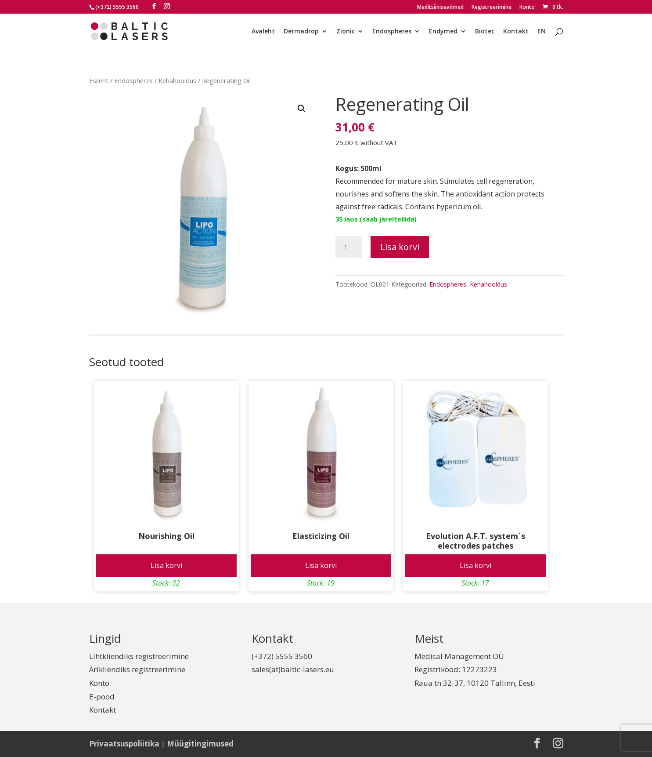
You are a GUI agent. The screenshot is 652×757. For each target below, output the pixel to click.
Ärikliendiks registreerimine (137, 669)
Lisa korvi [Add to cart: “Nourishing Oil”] (166, 565)
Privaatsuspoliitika (124, 744)
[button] (302, 108)
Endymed (443, 31)
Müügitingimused (200, 744)
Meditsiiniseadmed (440, 7)
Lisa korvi (399, 247)
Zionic (345, 31)
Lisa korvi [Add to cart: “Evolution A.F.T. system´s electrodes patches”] (475, 565)
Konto (527, 7)
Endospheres (391, 31)
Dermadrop (301, 31)
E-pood (102, 696)
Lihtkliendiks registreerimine (139, 656)
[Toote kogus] (348, 247)
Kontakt (516, 31)
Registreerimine (492, 7)
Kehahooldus (177, 80)
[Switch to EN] (541, 38)
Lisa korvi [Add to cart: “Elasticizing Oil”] (321, 565)
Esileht (98, 80)
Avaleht (263, 31)
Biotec (484, 31)
